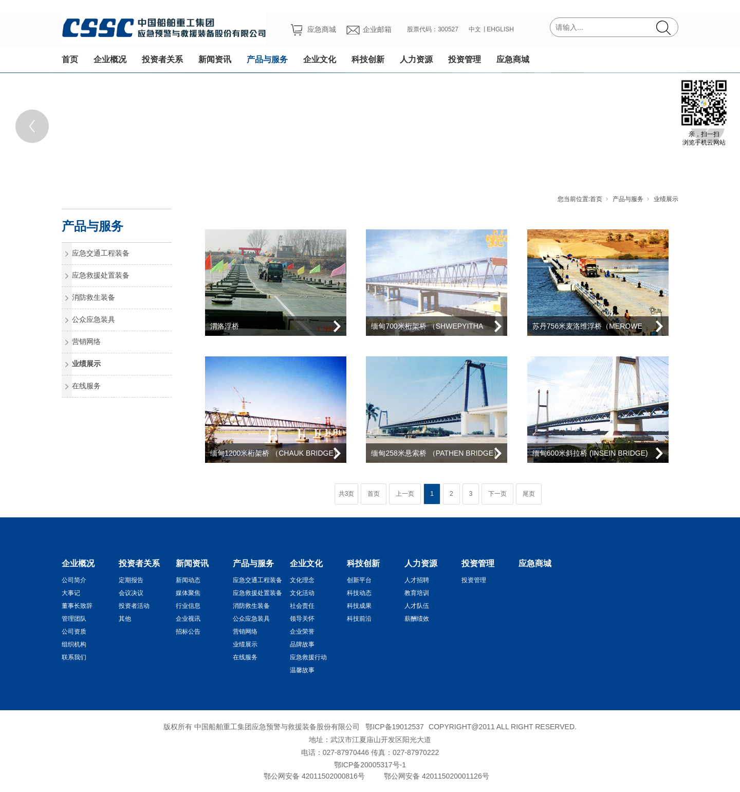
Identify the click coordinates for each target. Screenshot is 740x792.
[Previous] (32, 126)
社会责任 (302, 605)
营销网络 (86, 341)
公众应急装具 (93, 319)
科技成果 (359, 605)
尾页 (529, 493)
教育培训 (416, 593)
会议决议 (131, 593)
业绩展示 (666, 199)
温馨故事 (302, 670)
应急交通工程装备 (101, 253)
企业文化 (319, 59)
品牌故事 (302, 644)
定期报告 (131, 580)
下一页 (497, 493)
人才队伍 (416, 605)
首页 (70, 59)
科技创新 (367, 59)
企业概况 (110, 59)
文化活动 (302, 593)
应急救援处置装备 (101, 275)
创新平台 (359, 580)
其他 (125, 618)
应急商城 (512, 59)
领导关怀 (302, 618)
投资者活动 (134, 605)
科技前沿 (359, 618)
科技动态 (359, 593)
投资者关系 (162, 59)
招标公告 (188, 631)
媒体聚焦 (188, 593)
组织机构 (74, 644)
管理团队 (74, 618)
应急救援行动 (308, 657)
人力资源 (416, 59)
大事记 (71, 593)
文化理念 (302, 580)
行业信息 (188, 605)
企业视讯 (188, 618)
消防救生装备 (93, 297)
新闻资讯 (214, 59)
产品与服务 (267, 59)
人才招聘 (416, 580)
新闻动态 (188, 580)
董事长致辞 (77, 605)
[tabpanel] (370, 126)
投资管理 (464, 59)
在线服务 (86, 386)
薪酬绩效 (416, 618)
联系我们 (74, 657)
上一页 (405, 493)
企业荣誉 (302, 631)
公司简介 (74, 580)
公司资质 (74, 631)
